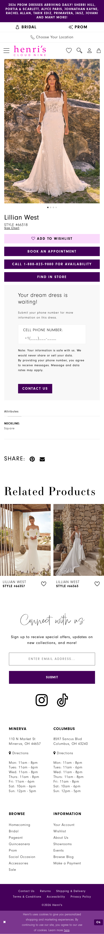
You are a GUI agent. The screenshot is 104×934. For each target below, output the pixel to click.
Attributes (11, 411)
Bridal (14, 831)
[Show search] (79, 51)
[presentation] (25, 540)
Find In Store (52, 277)
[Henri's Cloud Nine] (30, 51)
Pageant (16, 838)
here (66, 930)
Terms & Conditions (27, 897)
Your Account (63, 825)
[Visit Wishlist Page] (69, 51)
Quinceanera (19, 844)
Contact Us (26, 891)
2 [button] (50, 207)
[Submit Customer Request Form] (35, 388)
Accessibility (56, 897)
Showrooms (62, 844)
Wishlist (59, 831)
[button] (6, 51)
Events (58, 851)
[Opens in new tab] (19, 753)
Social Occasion (22, 857)
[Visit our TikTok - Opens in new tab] (62, 700)
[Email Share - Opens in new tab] (42, 459)
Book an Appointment (52, 251)
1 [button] (48, 207)
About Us (60, 838)
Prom (13, 851)
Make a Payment (67, 863)
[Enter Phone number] (49, 338)
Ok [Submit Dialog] (98, 922)
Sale (12, 870)
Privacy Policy (81, 897)
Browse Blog (63, 857)
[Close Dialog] (4, 922)
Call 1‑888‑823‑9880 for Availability (52, 264)
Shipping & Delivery (71, 891)
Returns (45, 891)
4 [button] (56, 207)
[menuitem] (26, 27)
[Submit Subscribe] (52, 677)
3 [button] (53, 207)
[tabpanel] (52, 131)
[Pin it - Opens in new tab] (32, 459)
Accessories (18, 863)
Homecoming (19, 825)
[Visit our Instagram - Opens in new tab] (42, 700)
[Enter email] (52, 659)
